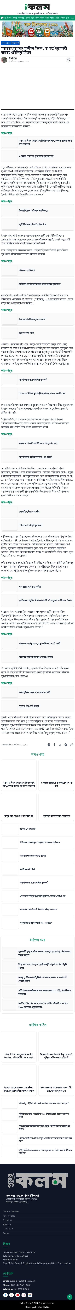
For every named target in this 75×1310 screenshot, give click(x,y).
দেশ (32, 17)
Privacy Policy (9, 1216)
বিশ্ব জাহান (40, 17)
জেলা (28, 17)
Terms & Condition (11, 1211)
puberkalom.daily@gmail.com (23, 1281)
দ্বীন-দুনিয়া (49, 17)
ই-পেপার (8, 17)
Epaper (6, 1233)
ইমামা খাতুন (13, 58)
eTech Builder (44, 1307)
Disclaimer (7, 1220)
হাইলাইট (15, 43)
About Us (7, 1224)
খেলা (57, 17)
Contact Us (8, 1228)
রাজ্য (15, 17)
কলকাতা (21, 17)
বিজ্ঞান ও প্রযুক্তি (67, 17)
